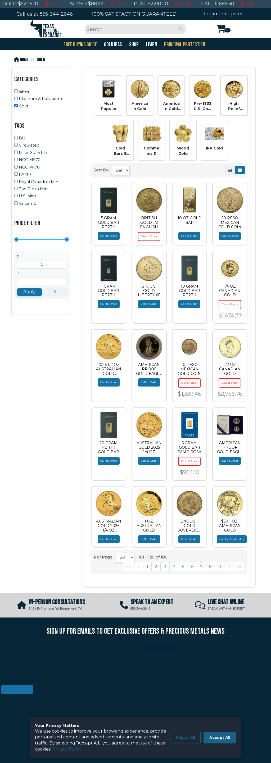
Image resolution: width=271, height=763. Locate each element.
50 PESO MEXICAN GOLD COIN (229, 222)
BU (22, 137)
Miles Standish (33, 152)
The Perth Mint (34, 188)
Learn (151, 44)
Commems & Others (151, 151)
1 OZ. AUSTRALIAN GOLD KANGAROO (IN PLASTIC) (149, 525)
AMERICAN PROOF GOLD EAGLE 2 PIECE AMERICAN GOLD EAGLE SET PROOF (230, 447)
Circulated (29, 145)
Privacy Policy (67, 749)
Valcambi (28, 203)
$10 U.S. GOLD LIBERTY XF (149, 290)
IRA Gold (214, 148)
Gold (41, 60)
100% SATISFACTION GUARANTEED (134, 14)
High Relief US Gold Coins (234, 106)
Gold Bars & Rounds (120, 151)
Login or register (223, 14)
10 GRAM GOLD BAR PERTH (189, 290)
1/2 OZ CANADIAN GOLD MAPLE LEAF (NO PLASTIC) (230, 369)
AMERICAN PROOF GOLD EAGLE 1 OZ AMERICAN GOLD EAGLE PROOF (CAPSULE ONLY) (149, 369)
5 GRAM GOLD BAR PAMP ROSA (189, 447)
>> (239, 566)
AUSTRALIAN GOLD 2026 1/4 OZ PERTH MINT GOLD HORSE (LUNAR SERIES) (108, 525)
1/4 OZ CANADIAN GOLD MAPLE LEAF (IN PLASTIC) (230, 290)
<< (128, 566)
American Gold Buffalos (171, 106)
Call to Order (108, 236)
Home (21, 59)
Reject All (185, 737)
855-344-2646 (56, 14)
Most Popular (108, 106)
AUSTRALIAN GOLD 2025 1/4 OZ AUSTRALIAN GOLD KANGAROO (149, 447)
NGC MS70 (29, 159)
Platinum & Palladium (40, 98)
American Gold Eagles (140, 106)
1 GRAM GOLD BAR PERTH (108, 290)
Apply (29, 291)
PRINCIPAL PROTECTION (184, 44)
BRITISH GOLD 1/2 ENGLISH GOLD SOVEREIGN (149, 222)
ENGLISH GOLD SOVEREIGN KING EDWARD (189, 525)
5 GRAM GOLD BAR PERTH (108, 222)
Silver (24, 91)
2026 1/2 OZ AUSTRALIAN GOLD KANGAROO (108, 369)
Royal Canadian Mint (39, 181)
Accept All (219, 737)
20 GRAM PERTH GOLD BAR (108, 447)
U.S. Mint (27, 195)
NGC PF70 (29, 167)
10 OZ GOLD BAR (189, 220)
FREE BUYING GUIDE (80, 44)
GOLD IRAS (112, 44)
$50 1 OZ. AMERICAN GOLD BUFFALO (230, 525)
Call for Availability (231, 539)
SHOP (133, 44)
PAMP (25, 174)
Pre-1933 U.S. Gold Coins (203, 106)
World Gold (183, 151)
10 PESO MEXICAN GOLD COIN (189, 369)
